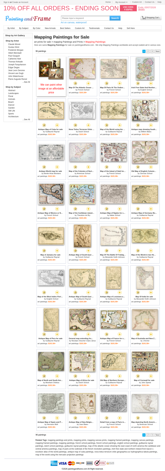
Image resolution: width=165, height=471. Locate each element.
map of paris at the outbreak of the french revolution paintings (84, 449)
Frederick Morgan (15, 50)
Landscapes (13, 93)
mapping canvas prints (97, 440)
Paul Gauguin (14, 56)
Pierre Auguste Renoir (17, 79)
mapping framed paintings (119, 440)
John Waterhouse (15, 76)
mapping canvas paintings (142, 440)
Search (115, 18)
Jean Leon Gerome (16, 70)
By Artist (11, 28)
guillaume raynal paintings (75, 446)
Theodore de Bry (83, 215)
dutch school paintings (53, 446)
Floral (10, 96)
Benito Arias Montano (52, 173)
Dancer (11, 105)
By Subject (23, 28)
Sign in (7, 2)
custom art (143, 45)
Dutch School (83, 132)
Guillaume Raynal (52, 132)
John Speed (146, 382)
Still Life (11, 111)
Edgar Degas (13, 67)
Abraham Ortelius (52, 382)
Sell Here (131, 28)
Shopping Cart (152, 17)
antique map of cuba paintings (80, 452)
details (141, 9)
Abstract (11, 90)
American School (83, 173)
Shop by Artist (12, 41)
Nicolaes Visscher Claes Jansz (84, 341)
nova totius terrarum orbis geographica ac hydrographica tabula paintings (125, 452)
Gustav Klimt (13, 47)
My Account (121, 2)
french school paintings (85, 443)
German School (146, 173)
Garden (11, 108)
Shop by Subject (13, 87)
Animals (11, 99)
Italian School (115, 215)
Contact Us (149, 2)
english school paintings (127, 443)
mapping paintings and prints (60, 440)
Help (159, 2)
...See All (26, 82)
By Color (36, 28)
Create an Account (20, 2)
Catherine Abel (14, 59)
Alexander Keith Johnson (115, 257)
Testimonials (94, 28)
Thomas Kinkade (15, 62)
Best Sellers (65, 28)
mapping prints (80, 440)
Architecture (13, 116)
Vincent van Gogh (16, 73)
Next (157, 51)
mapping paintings (66, 443)
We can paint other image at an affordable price (51, 88)
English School (146, 90)
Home (108, 2)
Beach (11, 102)
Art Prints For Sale (28, 18)
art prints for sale (42, 42)
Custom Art (137, 2)
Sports (11, 114)
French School (83, 90)
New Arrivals (50, 28)
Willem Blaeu (146, 132)
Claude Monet (14, 44)
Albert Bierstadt (14, 53)
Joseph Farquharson (17, 64)
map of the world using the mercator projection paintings (59, 455)
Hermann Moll (52, 424)
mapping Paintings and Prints (68, 42)
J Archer (146, 341)
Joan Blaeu (83, 424)
